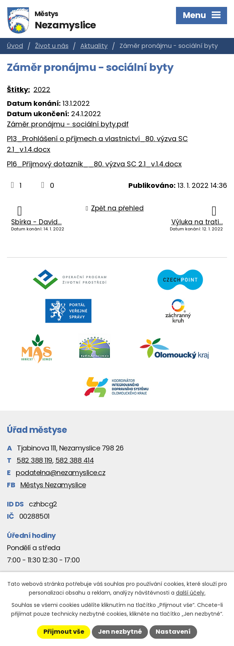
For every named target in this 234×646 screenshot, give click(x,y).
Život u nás (51, 45)
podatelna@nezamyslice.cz (60, 472)
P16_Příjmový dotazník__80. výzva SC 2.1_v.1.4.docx (94, 164)
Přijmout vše (63, 631)
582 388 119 (34, 460)
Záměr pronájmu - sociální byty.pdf (68, 124)
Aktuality (94, 45)
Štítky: (18, 89)
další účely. (191, 593)
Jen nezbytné (120, 631)
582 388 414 (74, 460)
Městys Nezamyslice (53, 485)
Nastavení (173, 631)
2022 (41, 89)
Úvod (15, 45)
